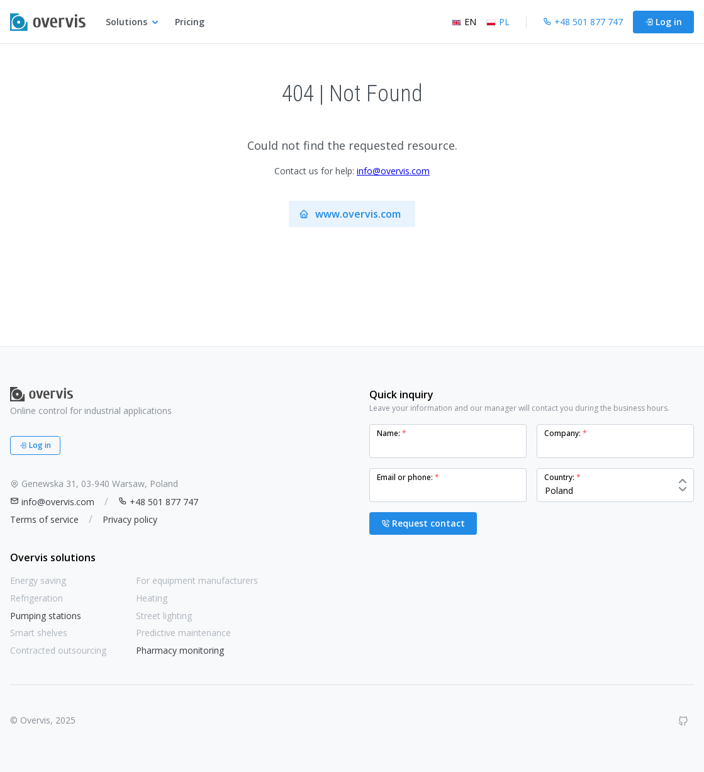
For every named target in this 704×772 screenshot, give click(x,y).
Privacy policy (130, 519)
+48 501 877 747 (158, 502)
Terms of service (44, 519)
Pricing (189, 22)
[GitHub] (683, 721)
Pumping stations (45, 616)
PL (498, 22)
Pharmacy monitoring (180, 650)
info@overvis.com (393, 171)
